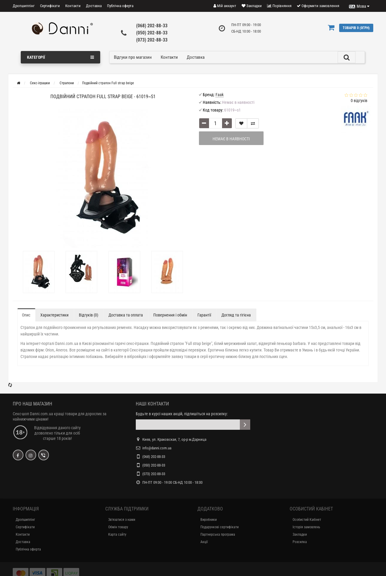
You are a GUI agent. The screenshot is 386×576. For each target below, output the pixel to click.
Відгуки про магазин (133, 57)
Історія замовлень (306, 527)
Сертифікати (50, 6)
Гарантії (204, 315)
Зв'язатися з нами (121, 520)
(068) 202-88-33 (152, 25)
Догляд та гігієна (236, 315)
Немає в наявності (231, 138)
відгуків (359, 100)
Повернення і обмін (170, 315)
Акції (204, 542)
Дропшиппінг (24, 6)
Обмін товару (118, 527)
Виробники (208, 520)
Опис (26, 315)
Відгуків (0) (88, 315)
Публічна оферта (120, 6)
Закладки (300, 534)
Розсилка (300, 542)
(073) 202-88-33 (152, 40)
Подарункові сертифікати (219, 527)
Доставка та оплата (126, 315)
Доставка (94, 6)
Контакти (73, 6)
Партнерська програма (217, 534)
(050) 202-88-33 (152, 33)
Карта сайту (117, 534)
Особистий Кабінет (307, 520)
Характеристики (54, 315)
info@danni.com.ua (156, 448)
